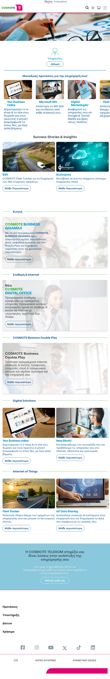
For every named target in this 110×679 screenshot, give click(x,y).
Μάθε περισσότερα (19, 259)
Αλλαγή (55, 64)
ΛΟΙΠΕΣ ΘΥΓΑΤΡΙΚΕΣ (45, 660)
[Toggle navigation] (105, 7)
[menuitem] (23, 647)
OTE (16, 660)
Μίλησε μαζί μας (55, 580)
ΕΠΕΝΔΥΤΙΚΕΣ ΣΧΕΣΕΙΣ (84, 660)
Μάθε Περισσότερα (17, 188)
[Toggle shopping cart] (99, 8)
